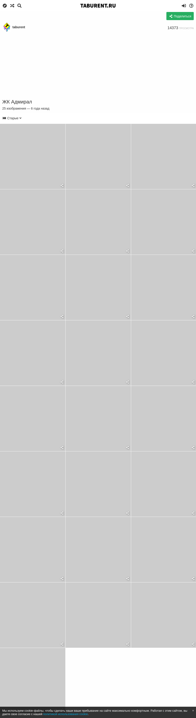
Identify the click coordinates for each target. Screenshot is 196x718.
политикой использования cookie (65, 714)
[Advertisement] (98, 65)
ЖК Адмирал (17, 102)
